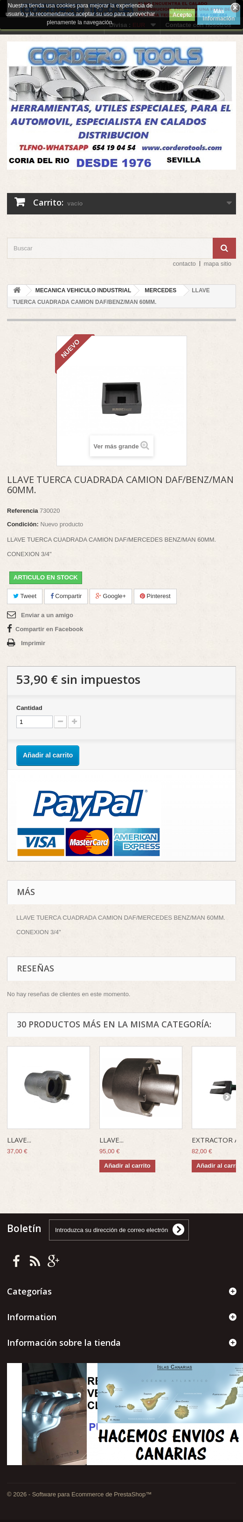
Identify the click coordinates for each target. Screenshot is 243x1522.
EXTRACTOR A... (217, 1139)
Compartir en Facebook (49, 629)
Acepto (182, 15)
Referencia (22, 510)
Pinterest (155, 595)
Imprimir (33, 643)
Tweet (24, 595)
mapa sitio (217, 263)
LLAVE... (19, 1139)
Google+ (111, 595)
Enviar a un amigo (47, 615)
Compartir (66, 595)
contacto (184, 263)
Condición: (23, 524)
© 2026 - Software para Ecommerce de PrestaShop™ (79, 1494)
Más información (219, 15)
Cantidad (29, 707)
